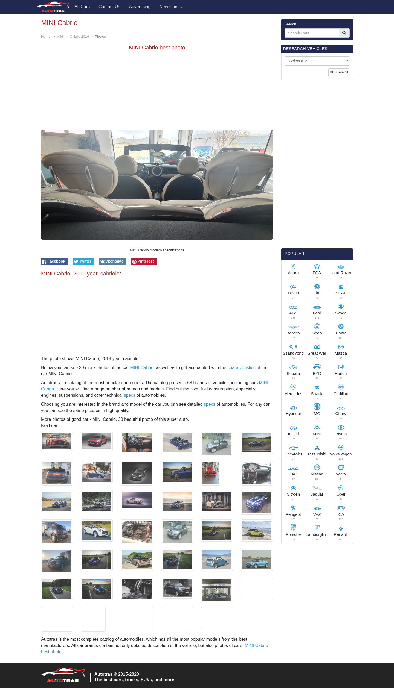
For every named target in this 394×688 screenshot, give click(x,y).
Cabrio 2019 (79, 36)
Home (46, 36)
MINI (60, 36)
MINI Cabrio (141, 367)
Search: (291, 24)
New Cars (170, 6)
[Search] (344, 33)
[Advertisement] (157, 91)
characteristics (241, 367)
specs (129, 395)
